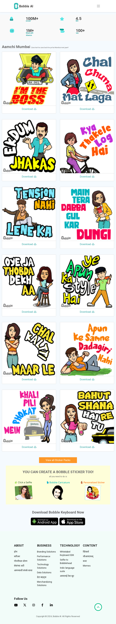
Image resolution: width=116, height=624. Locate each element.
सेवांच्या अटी (19, 565)
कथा (85, 561)
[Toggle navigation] (98, 6)
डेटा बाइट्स (41, 577)
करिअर (17, 556)
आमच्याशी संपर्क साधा (23, 570)
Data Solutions (44, 572)
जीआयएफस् (88, 556)
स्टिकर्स (86, 551)
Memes (87, 565)
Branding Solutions (46, 551)
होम (15, 551)
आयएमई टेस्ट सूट (67, 576)
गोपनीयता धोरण (20, 561)
